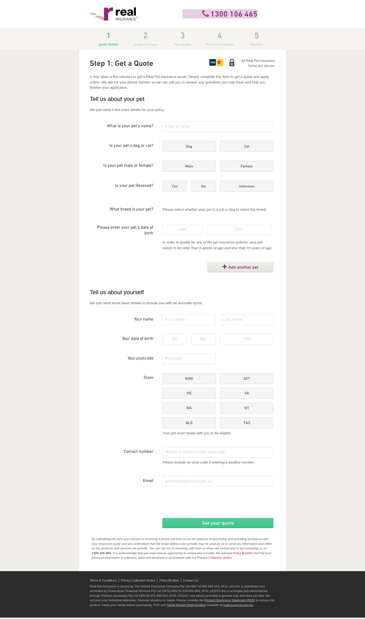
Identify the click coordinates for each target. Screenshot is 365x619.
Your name (143, 319)
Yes (175, 186)
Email (148, 480)
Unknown (246, 186)
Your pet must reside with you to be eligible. (197, 433)
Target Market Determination (186, 606)
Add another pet (247, 267)
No (203, 186)
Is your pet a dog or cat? (131, 145)
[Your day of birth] (174, 339)
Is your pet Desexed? (134, 185)
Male (189, 166)
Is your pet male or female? (128, 165)
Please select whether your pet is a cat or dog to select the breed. (214, 209)
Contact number (138, 451)
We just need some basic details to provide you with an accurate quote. (146, 303)
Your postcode (140, 358)
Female (247, 166)
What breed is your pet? (131, 209)
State (148, 377)
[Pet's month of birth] (182, 230)
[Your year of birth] (246, 339)
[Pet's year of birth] (239, 230)
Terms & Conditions (103, 582)
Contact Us (190, 582)
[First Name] (189, 320)
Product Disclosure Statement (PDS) (230, 601)
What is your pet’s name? (130, 126)
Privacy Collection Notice (214, 559)
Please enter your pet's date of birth (125, 230)
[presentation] (198, 505)
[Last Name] (246, 320)
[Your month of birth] (203, 339)
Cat (246, 146)
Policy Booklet (242, 554)
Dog (189, 146)
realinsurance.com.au (238, 606)
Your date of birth (137, 338)
